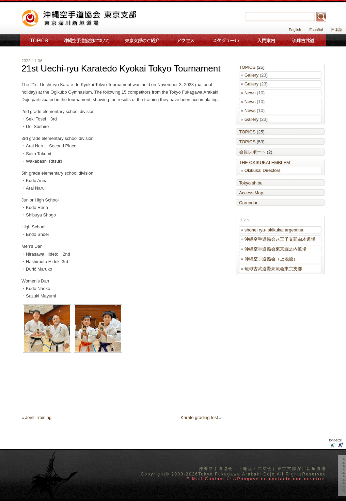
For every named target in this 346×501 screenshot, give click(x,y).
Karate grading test (199, 417)
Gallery (251, 75)
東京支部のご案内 (142, 40)
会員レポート (252, 152)
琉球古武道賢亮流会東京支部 (273, 268)
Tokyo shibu (251, 182)
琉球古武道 (304, 40)
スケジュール (226, 40)
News (250, 92)
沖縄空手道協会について (86, 40)
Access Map (251, 192)
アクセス (185, 40)
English (295, 30)
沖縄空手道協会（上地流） (271, 258)
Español (316, 30)
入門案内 (266, 40)
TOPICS (247, 67)
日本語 (336, 30)
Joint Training (38, 417)
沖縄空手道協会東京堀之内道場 (275, 249)
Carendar (248, 202)
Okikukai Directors (262, 170)
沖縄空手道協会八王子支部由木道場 (280, 239)
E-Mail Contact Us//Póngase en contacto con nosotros (256, 478)
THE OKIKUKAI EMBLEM (264, 162)
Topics (38, 40)
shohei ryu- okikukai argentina (274, 229)
